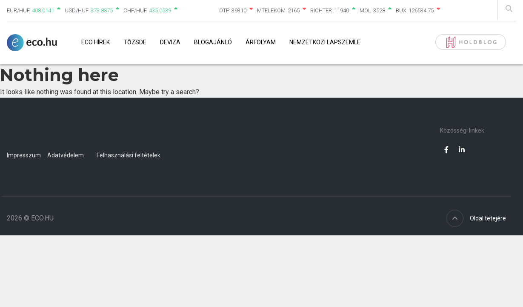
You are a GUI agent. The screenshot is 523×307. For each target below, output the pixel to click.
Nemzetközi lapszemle (324, 42)
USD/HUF (77, 10)
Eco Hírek (95, 42)
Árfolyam (261, 42)
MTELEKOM (271, 10)
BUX (401, 10)
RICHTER (321, 10)
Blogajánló (213, 42)
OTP (224, 10)
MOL (365, 10)
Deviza (170, 42)
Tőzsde (134, 42)
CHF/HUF (135, 10)
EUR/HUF (18, 10)
